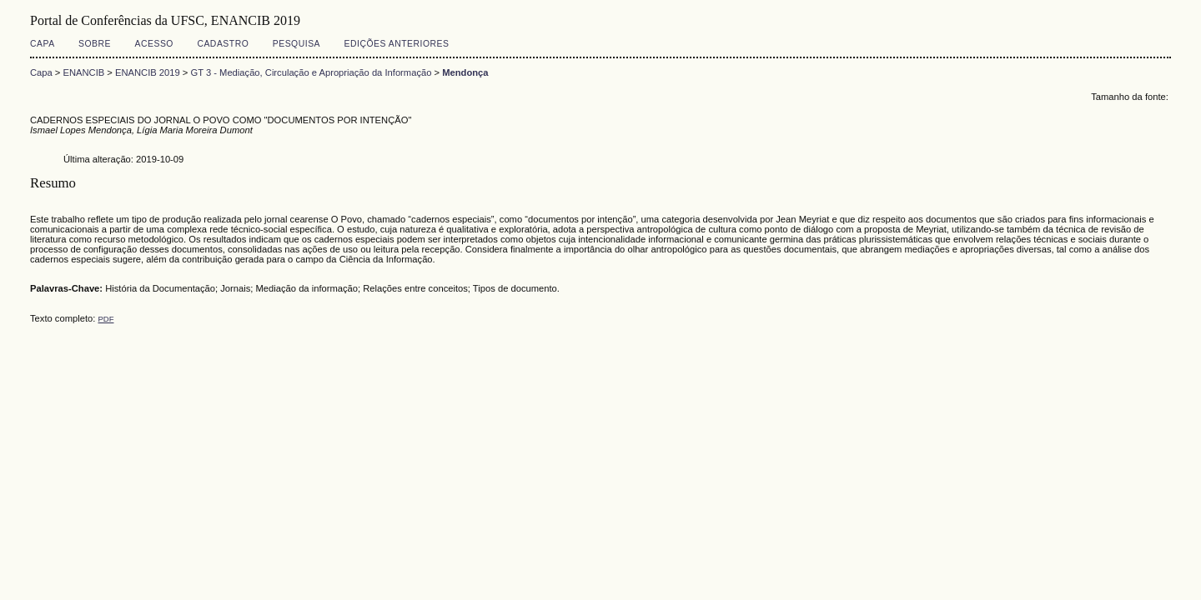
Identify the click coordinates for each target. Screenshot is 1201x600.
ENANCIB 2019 (147, 73)
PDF (105, 318)
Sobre (94, 43)
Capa (42, 43)
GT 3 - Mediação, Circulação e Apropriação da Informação (310, 73)
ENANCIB (84, 73)
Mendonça (465, 73)
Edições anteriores (397, 43)
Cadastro (223, 43)
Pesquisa (296, 43)
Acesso (154, 43)
